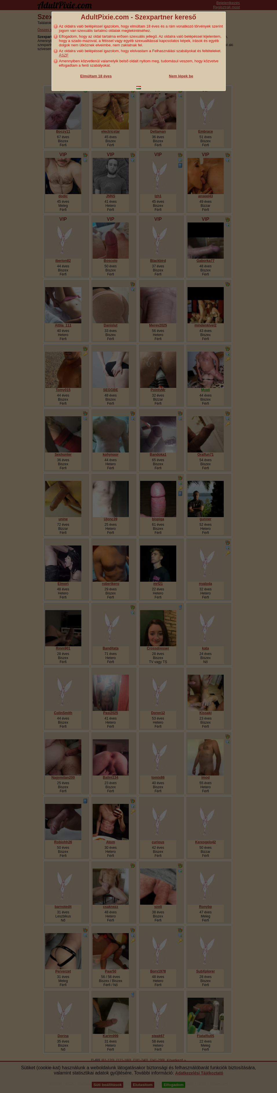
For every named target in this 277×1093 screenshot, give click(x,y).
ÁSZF (64, 55)
